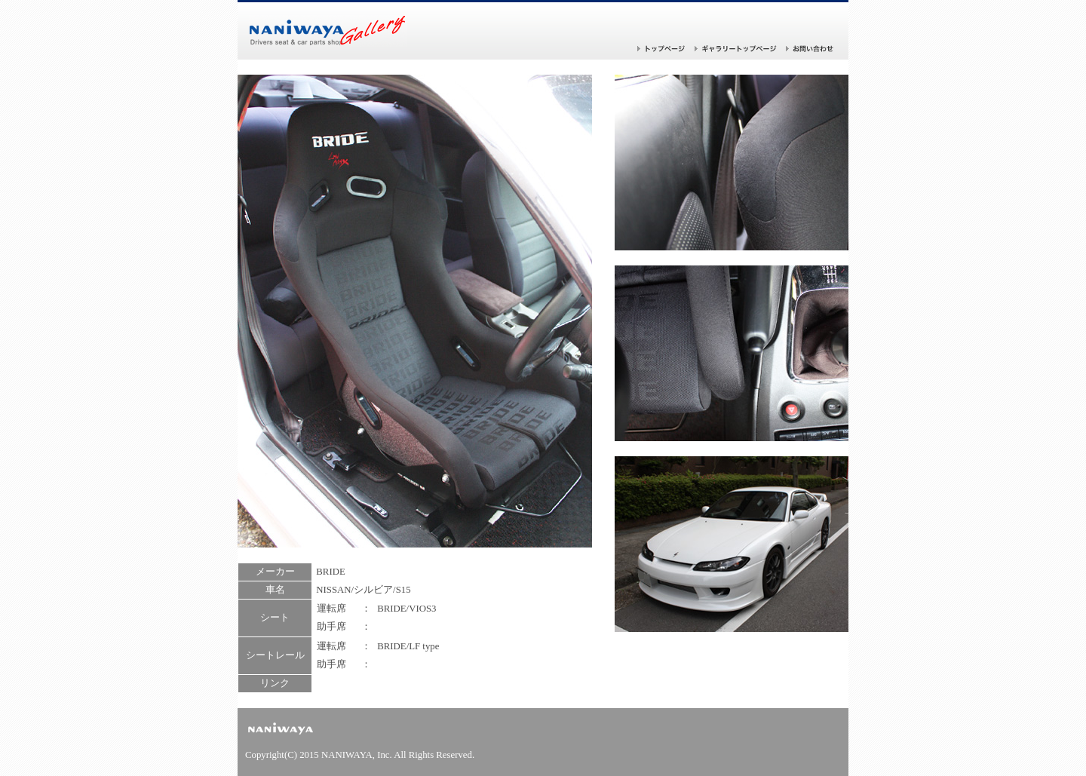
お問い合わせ (810, 48)
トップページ (661, 48)
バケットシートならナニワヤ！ (328, 31)
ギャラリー (736, 48)
